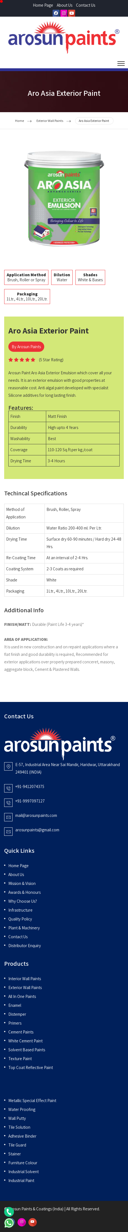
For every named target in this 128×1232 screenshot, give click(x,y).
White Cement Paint (25, 1040)
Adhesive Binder (22, 1136)
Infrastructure (20, 910)
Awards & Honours (24, 892)
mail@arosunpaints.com (36, 815)
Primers (14, 1023)
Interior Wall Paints (24, 978)
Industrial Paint (21, 1180)
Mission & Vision (22, 883)
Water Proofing (21, 1109)
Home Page (43, 5)
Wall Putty (17, 1118)
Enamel (14, 1005)
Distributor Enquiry (24, 945)
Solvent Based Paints (26, 1049)
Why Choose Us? (22, 901)
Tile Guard (17, 1145)
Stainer (14, 1153)
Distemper (17, 1014)
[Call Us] (9, 1211)
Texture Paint (20, 1058)
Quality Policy (20, 919)
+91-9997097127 (30, 801)
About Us (64, 5)
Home (19, 121)
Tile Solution (19, 1127)
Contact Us (85, 5)
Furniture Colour (22, 1162)
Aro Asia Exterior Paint (94, 121)
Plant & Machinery (24, 927)
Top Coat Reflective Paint (30, 1067)
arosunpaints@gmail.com (37, 829)
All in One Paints (22, 996)
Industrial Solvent (23, 1171)
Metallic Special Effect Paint (32, 1100)
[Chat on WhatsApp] (9, 1222)
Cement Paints (20, 1032)
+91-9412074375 (29, 786)
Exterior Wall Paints (49, 121)
